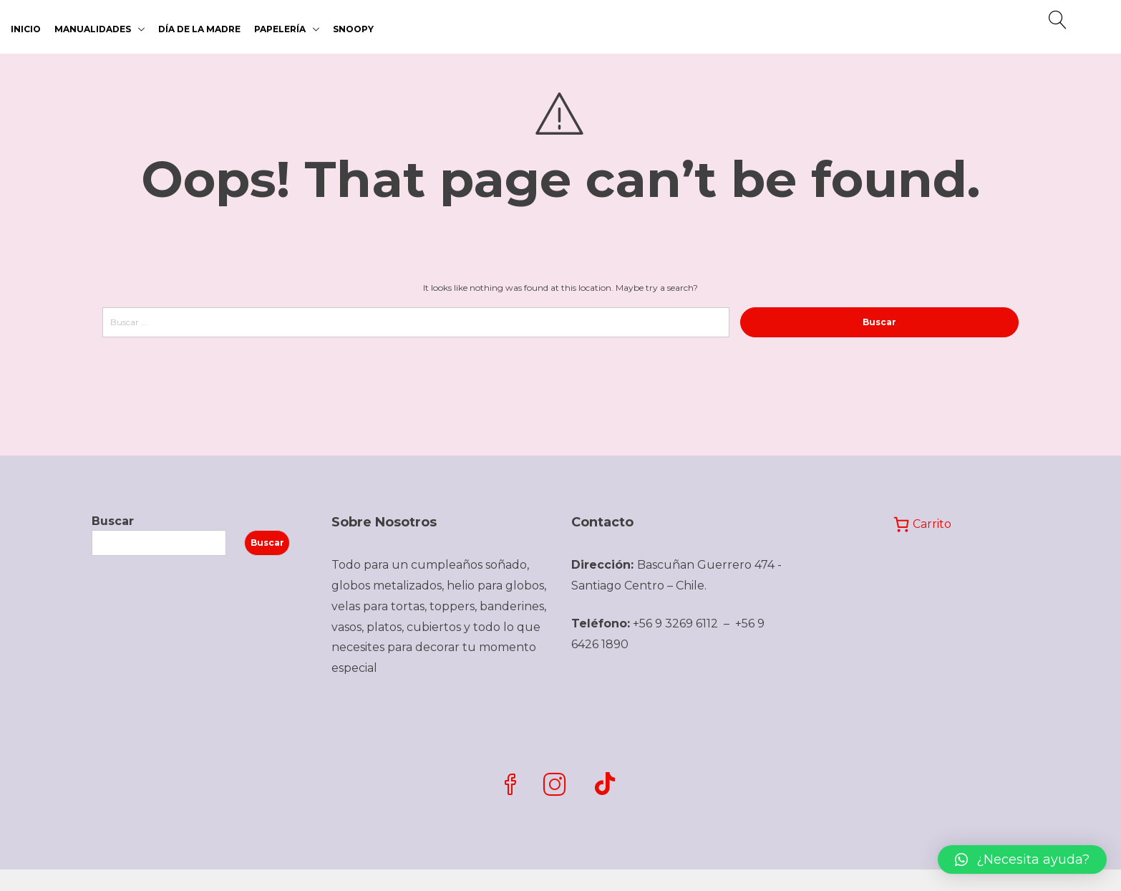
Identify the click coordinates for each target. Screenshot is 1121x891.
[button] (1022, 859)
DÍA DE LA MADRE (199, 29)
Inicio (26, 29)
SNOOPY (353, 29)
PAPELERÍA (280, 29)
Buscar (113, 521)
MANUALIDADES (92, 29)
